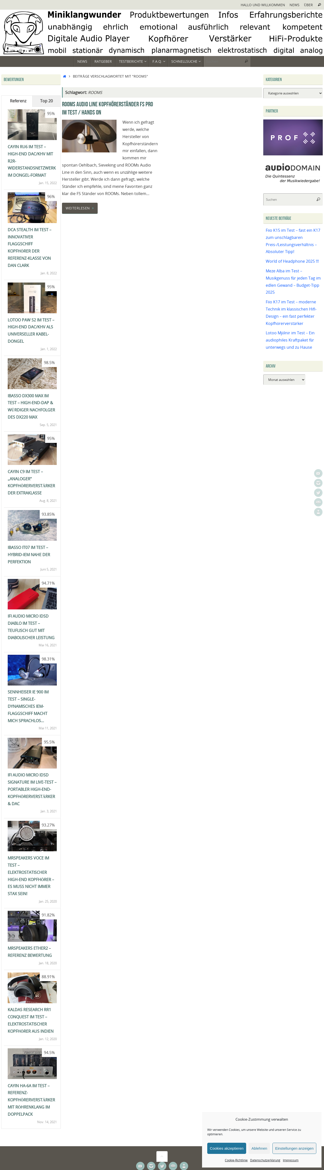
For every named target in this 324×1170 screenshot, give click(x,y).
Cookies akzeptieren (227, 1148)
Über (308, 4)
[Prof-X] (293, 154)
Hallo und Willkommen (263, 4)
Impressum (290, 1160)
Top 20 (46, 101)
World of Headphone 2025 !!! (292, 261)
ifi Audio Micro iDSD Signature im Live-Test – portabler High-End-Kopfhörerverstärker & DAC (32, 789)
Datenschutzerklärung (265, 1160)
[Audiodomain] (293, 182)
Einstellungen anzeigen (294, 1148)
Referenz (18, 101)
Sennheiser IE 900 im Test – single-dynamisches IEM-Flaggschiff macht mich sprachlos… (28, 706)
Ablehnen (259, 1148)
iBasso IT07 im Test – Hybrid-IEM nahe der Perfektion (29, 555)
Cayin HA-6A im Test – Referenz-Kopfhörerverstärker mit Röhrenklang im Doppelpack (31, 1100)
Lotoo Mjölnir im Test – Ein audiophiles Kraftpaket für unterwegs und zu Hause (290, 340)
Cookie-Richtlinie (236, 1160)
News (294, 4)
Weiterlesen (81, 208)
